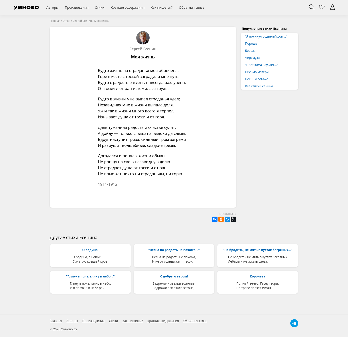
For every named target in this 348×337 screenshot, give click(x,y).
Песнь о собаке (256, 79)
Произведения (77, 7)
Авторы (52, 7)
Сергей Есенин (142, 41)
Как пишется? (162, 7)
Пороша (251, 43)
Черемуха (252, 58)
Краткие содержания (127, 7)
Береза (250, 50)
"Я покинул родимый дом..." (266, 36)
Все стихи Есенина (259, 86)
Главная (56, 320)
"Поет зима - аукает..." (261, 65)
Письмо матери (257, 72)
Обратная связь (191, 7)
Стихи (99, 7)
